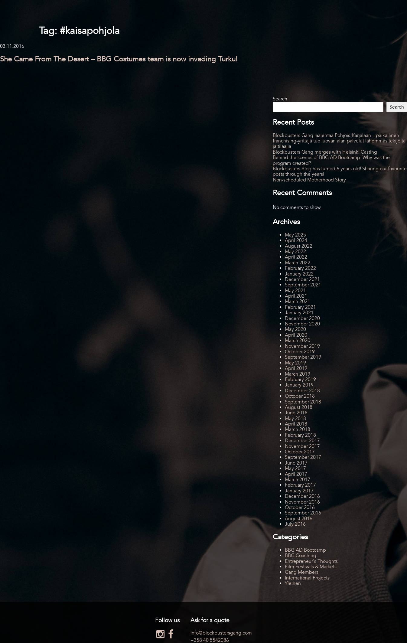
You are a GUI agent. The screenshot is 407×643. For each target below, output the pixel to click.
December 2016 (302, 496)
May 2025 (295, 235)
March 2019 (297, 374)
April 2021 (296, 296)
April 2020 (296, 335)
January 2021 (299, 313)
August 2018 (298, 407)
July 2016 (295, 524)
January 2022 (299, 274)
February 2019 (300, 380)
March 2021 (297, 302)
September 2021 (303, 285)
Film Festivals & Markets (311, 567)
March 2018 (297, 429)
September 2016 (303, 513)
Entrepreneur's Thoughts (311, 561)
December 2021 (302, 279)
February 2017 (300, 485)
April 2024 (296, 240)
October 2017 (300, 452)
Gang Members (301, 572)
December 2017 (302, 441)
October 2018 (300, 396)
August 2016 (298, 519)
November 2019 (302, 346)
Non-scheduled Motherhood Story (309, 180)
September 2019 (303, 357)
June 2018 (296, 413)
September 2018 (303, 402)
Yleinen (293, 583)
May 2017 (295, 468)
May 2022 (295, 252)
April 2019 (296, 368)
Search (280, 99)
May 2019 (295, 363)
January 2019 (299, 385)
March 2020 (297, 341)
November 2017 (302, 446)
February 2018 (300, 435)
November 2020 (302, 324)
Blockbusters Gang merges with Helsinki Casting (325, 152)
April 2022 (296, 257)
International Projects (307, 578)
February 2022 (300, 268)
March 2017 (297, 480)
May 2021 (295, 291)
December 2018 (302, 391)
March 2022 (297, 263)
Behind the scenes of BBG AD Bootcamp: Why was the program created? (331, 160)
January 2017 (299, 491)
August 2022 (298, 246)
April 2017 (296, 474)
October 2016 (300, 507)
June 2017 (296, 463)
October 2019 (300, 352)
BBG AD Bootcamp (305, 550)
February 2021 (300, 307)
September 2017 (303, 457)
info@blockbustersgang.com (221, 633)
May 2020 (295, 329)
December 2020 (302, 318)
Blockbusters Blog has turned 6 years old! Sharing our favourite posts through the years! (340, 171)
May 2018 (295, 419)
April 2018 (296, 424)
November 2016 (302, 502)
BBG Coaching (300, 556)
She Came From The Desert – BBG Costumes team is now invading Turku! (119, 59)
